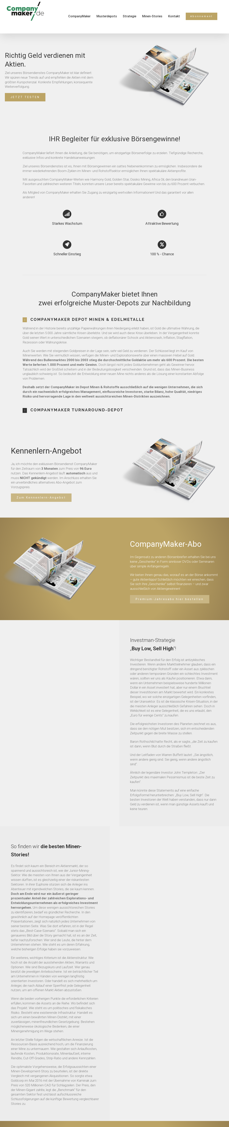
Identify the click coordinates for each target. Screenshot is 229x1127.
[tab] (114, 319)
